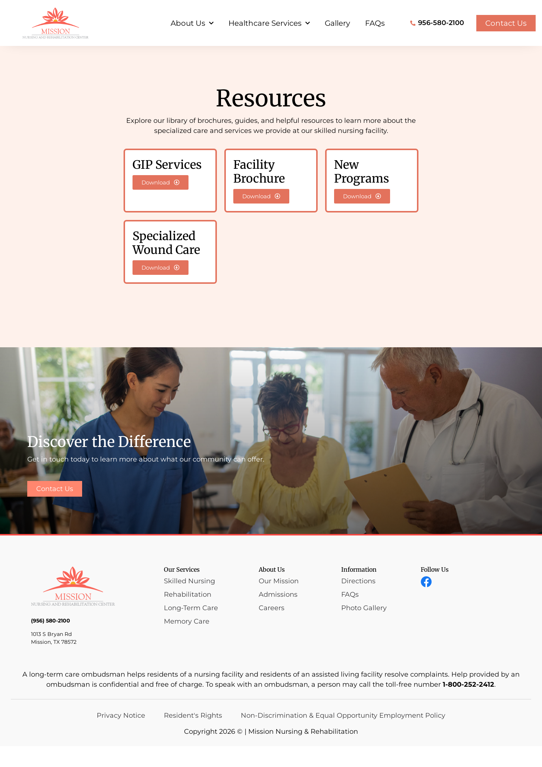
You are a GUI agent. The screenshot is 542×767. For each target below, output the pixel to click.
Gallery (337, 23)
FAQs (375, 23)
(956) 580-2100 (50, 642)
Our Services (182, 590)
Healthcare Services (269, 23)
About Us (192, 23)
